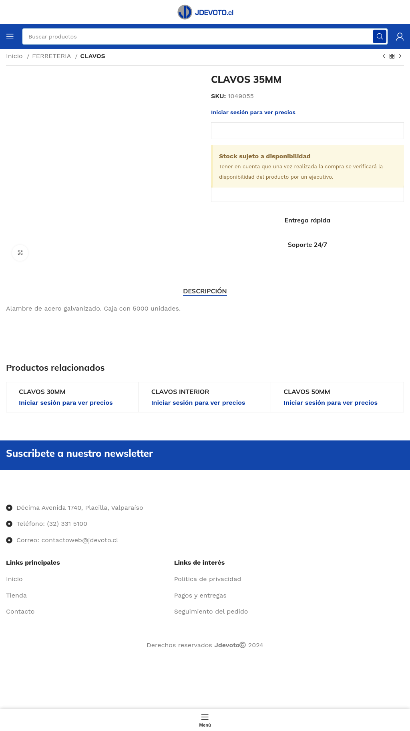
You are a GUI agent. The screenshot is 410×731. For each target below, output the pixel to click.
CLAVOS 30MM (42, 392)
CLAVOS (92, 56)
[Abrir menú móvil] (10, 36)
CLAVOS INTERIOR (180, 392)
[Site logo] (205, 11)
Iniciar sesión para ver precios (253, 112)
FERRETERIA (52, 56)
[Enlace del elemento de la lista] (87, 579)
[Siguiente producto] (400, 57)
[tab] (205, 291)
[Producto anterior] (384, 57)
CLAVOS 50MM (306, 392)
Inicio (15, 56)
